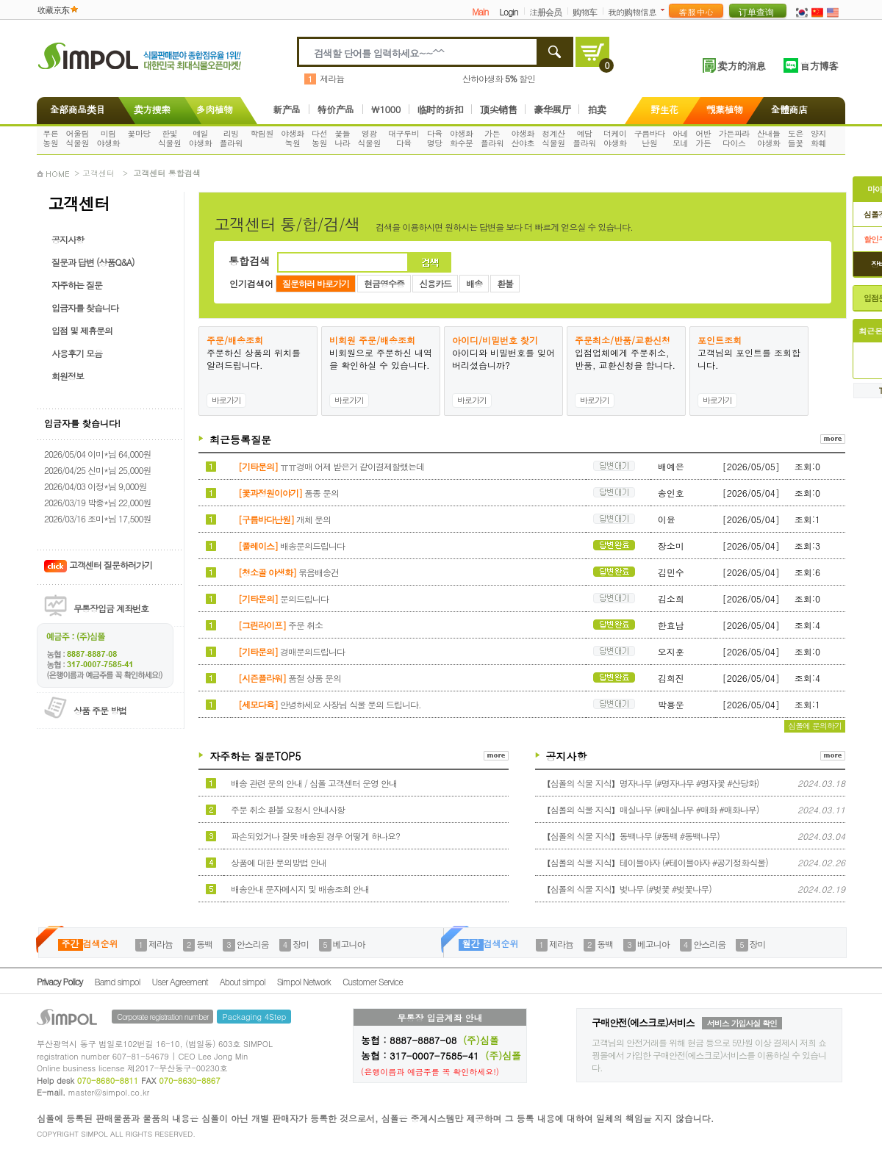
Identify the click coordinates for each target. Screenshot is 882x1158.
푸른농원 (50, 138)
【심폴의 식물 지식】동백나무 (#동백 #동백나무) (631, 836)
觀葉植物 (724, 109)
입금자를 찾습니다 (84, 307)
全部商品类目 (74, 109)
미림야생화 (108, 138)
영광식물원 (369, 138)
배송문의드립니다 (291, 545)
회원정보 (67, 376)
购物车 (585, 11)
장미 (301, 944)
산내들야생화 (769, 138)
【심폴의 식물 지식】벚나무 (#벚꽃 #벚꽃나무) (626, 888)
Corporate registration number (162, 1016)
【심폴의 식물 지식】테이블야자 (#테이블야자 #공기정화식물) (655, 862)
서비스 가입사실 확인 (742, 1023)
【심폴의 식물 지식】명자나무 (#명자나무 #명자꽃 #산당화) (650, 783)
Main (480, 11)
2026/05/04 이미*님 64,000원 (97, 453)
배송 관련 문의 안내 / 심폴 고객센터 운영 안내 (314, 783)
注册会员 (545, 11)
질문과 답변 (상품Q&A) (93, 262)
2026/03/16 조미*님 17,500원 (97, 518)
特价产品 (336, 109)
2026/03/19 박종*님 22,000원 (97, 502)
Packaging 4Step (254, 1016)
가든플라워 (492, 138)
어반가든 (703, 138)
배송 (474, 283)
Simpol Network (304, 981)
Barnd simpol (117, 981)
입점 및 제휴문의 (81, 330)
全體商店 (789, 109)
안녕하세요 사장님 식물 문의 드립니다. (329, 704)
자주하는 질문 (76, 284)
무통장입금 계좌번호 (111, 608)
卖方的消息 (741, 65)
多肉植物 (214, 109)
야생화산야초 (523, 138)
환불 (505, 283)
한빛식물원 (170, 138)
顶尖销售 (498, 109)
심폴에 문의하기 (815, 725)
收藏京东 (53, 9)
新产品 (287, 109)
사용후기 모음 (76, 353)
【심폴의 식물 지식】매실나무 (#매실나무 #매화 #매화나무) (650, 809)
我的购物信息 (632, 11)
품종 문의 (288, 492)
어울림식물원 (78, 138)
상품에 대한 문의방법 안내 (278, 862)
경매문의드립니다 (291, 651)
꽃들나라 (342, 138)
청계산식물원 (553, 138)
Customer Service (373, 981)
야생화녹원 (292, 138)
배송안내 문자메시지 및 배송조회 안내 (300, 888)
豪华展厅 (552, 109)
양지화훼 (818, 138)
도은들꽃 (795, 138)
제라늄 (332, 78)
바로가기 (226, 400)
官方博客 (819, 65)
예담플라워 (584, 138)
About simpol (242, 981)
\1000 (386, 109)
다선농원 (319, 138)
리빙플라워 (231, 138)
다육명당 (434, 138)
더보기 (665, 10)
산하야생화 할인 (498, 78)
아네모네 (680, 138)
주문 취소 (280, 625)
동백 (204, 944)
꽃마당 (139, 133)
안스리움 (253, 944)
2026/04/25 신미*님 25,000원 (97, 470)
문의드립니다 (283, 598)
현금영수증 (384, 283)
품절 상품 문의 (289, 678)
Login (508, 11)
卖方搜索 (151, 109)
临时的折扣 (440, 109)
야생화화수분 (461, 138)
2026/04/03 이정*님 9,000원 (95, 486)
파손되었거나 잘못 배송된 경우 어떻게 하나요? (315, 836)
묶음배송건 (288, 572)
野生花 (664, 109)
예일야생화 (200, 138)
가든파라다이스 (734, 138)
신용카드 (435, 283)
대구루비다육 (403, 138)
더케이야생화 (615, 138)
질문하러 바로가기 (315, 283)
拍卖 (596, 109)
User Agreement (180, 981)
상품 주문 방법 (100, 710)
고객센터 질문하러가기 (98, 564)
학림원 (261, 133)
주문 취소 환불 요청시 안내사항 (288, 809)
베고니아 (349, 944)
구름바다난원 (649, 138)
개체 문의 (284, 519)
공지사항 (67, 239)
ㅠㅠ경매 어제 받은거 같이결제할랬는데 (331, 466)
